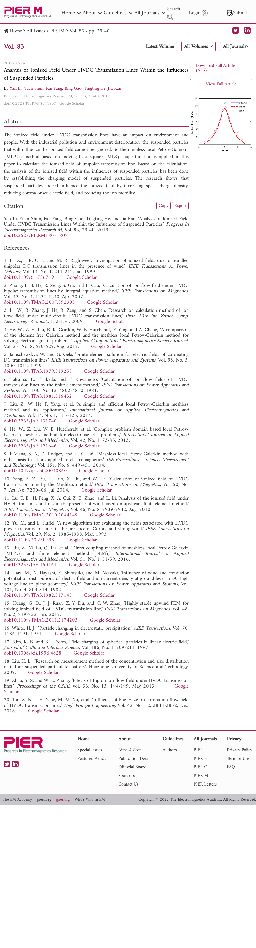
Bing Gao (73, 88)
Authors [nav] (170, 750)
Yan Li (16, 88)
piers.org (44, 800)
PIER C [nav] (200, 767)
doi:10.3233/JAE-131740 (30, 421)
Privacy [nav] (234, 739)
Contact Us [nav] (128, 784)
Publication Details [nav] (135, 759)
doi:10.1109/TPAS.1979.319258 (38, 371)
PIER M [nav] (201, 776)
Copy (163, 205)
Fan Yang (54, 88)
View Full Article (221, 84)
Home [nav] (71, 13)
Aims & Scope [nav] (131, 750)
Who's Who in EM (90, 800)
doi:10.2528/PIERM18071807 (30, 103)
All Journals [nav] (149, 13)
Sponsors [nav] (126, 776)
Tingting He (95, 88)
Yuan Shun (33, 88)
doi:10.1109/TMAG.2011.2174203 (41, 620)
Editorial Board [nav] (132, 767)
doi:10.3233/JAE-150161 (30, 565)
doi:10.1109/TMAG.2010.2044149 (41, 515)
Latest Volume (160, 46)
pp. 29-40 (99, 31)
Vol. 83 (77, 31)
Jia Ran (114, 88)
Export (180, 205)
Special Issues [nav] (89, 750)
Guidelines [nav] (118, 13)
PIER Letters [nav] (205, 784)
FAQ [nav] (231, 767)
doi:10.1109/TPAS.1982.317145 (38, 595)
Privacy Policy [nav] (239, 750)
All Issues (36, 31)
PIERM (57, 31)
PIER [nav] (198, 750)
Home (16, 31)
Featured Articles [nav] (92, 759)
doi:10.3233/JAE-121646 (30, 446)
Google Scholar (71, 103)
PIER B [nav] (200, 759)
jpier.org (63, 800)
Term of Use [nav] (238, 759)
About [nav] (92, 13)
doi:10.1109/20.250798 (29, 540)
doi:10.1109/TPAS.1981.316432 (38, 396)
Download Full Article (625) (215, 68)
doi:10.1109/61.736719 (29, 277)
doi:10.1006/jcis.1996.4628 (32, 653)
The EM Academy (17, 800)
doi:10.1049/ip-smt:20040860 (35, 471)
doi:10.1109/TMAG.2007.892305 (39, 302)
